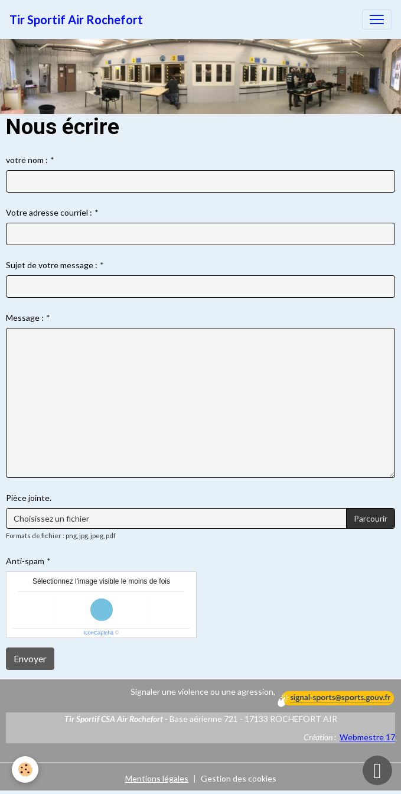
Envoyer (30, 658)
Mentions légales (156, 778)
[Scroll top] (377, 770)
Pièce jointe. (28, 498)
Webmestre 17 (367, 737)
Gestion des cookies (238, 778)
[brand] (76, 19)
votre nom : (27, 160)
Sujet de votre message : (51, 265)
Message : (25, 318)
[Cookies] (25, 769)
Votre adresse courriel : (49, 212)
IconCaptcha (99, 633)
